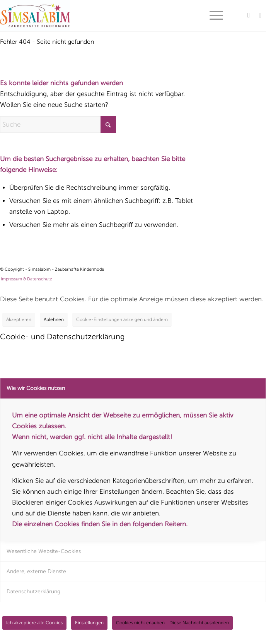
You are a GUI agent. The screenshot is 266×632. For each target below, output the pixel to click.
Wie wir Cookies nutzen (36, 388)
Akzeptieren (18, 319)
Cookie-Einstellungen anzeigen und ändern (122, 319)
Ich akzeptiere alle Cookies (34, 622)
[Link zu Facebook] (248, 15)
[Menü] (212, 15)
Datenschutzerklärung (33, 591)
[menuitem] (212, 15)
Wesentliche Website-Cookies (44, 551)
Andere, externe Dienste (36, 571)
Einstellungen (89, 622)
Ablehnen (54, 319)
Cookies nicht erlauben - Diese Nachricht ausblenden (172, 622)
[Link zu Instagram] (260, 15)
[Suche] (58, 124)
